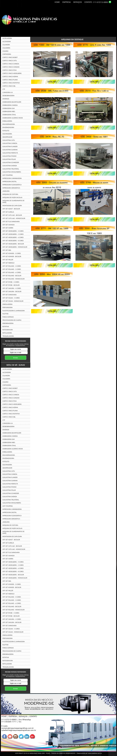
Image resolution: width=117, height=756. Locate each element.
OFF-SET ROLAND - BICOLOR (11, 275)
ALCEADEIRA (6, 41)
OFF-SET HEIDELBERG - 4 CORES (13, 231)
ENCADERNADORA (8, 124)
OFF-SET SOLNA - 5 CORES (11, 298)
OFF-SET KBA (6, 250)
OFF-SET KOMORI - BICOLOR (11, 256)
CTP (3, 89)
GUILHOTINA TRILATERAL (10, 169)
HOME (57, 2)
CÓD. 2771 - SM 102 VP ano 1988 (52, 228)
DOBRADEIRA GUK (8, 108)
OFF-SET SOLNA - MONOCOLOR (12, 301)
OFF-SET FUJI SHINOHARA (11, 221)
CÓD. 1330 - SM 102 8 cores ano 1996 (52, 45)
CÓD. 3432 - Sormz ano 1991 (94, 137)
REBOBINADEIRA (7, 323)
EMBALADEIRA (7, 121)
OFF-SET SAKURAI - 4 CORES (11, 288)
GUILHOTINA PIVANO (9, 156)
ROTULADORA (7, 333)
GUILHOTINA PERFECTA (10, 153)
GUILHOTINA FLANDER (10, 146)
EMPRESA (66, 2)
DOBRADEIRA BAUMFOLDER (11, 102)
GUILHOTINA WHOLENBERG (11, 172)
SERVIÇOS (77, 2)
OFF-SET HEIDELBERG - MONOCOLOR (14, 247)
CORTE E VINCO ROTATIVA (11, 83)
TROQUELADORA (8, 336)
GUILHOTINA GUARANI (9, 150)
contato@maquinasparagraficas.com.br (17, 728)
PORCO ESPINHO (8, 317)
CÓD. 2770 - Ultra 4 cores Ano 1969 (94, 45)
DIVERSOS (5, 99)
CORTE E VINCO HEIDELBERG (12, 73)
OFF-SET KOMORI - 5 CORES (11, 253)
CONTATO (88, 2)
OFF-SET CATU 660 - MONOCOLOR (13, 218)
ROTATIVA (5, 326)
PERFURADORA (7, 307)
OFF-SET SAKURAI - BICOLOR (11, 291)
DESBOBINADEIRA (8, 95)
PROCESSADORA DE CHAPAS (11, 320)
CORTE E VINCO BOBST (10, 57)
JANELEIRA (6, 191)
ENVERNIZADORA (8, 127)
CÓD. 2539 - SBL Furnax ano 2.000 (52, 91)
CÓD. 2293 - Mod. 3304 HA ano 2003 (52, 274)
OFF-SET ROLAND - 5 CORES (11, 269)
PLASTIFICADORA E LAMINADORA (13, 311)
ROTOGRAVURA (7, 330)
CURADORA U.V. (7, 92)
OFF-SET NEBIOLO (8, 263)
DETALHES (52, 82)
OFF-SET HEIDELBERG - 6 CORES (13, 237)
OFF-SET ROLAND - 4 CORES (11, 266)
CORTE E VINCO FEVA (9, 70)
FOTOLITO (5, 130)
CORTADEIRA (6, 54)
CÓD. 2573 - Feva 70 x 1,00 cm (94, 91)
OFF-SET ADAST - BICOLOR (11, 209)
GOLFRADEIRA (7, 134)
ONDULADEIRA (7, 304)
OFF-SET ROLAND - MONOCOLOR (13, 279)
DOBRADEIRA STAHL (9, 115)
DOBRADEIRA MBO (8, 111)
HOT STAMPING (7, 175)
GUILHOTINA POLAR (9, 159)
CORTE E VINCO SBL (8, 86)
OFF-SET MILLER (7, 260)
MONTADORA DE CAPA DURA (12, 205)
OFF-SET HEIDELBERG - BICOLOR (13, 244)
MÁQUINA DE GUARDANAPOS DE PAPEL (13, 201)
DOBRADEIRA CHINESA (10, 105)
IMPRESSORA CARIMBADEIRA (12, 178)
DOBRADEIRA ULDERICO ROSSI (12, 118)
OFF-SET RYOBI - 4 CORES (10, 282)
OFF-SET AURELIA (8, 212)
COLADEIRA (6, 48)
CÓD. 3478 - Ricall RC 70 (52, 137)
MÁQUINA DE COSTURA (10, 194)
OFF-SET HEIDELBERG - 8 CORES (13, 240)
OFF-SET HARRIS (7, 228)
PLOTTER (5, 314)
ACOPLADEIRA (7, 38)
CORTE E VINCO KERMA (10, 76)
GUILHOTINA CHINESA (9, 143)
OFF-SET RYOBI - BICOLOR (11, 285)
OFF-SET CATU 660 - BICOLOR (12, 215)
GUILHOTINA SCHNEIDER (10, 162)
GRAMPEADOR (7, 137)
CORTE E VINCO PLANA (10, 80)
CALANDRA (6, 45)
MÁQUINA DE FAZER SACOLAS (12, 197)
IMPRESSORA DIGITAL (9, 181)
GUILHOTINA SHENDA (9, 166)
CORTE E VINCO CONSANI (10, 67)
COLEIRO (5, 51)
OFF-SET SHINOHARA (9, 295)
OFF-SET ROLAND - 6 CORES (11, 272)
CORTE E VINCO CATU (9, 60)
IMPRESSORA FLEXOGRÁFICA (11, 185)
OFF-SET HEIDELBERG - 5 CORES (13, 234)
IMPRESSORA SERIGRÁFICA (11, 188)
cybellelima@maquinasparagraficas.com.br (18, 730)
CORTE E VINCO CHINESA (10, 64)
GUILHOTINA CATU (8, 140)
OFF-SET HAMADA (8, 225)
